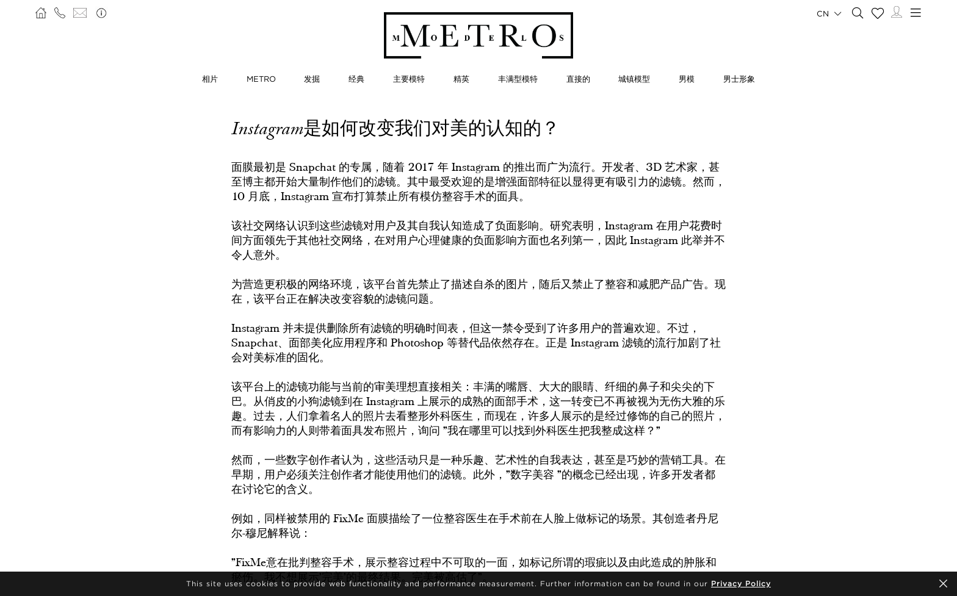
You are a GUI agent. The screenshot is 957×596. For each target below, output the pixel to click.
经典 (356, 78)
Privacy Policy (741, 583)
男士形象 (739, 78)
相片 (210, 78)
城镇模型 (634, 78)
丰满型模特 (518, 78)
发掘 (312, 78)
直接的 (578, 78)
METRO (261, 78)
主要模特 (409, 78)
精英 (461, 78)
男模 (687, 78)
